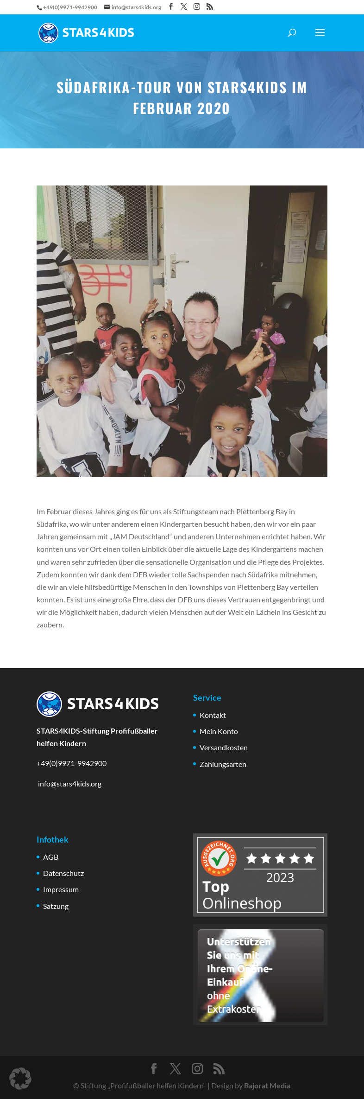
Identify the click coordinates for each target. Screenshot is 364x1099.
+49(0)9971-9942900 (72, 763)
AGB (50, 856)
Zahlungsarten (223, 764)
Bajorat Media (267, 1085)
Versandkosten (224, 747)
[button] (20, 1078)
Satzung (56, 905)
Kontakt (213, 714)
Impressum (61, 889)
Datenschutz (63, 873)
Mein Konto (219, 731)
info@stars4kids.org (69, 783)
